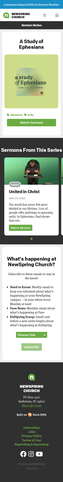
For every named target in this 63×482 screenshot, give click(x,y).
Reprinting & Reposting (32, 444)
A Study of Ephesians (31, 44)
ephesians (15, 114)
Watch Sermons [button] (31, 122)
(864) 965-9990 (31, 405)
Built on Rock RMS (31, 414)
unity (28, 114)
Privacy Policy (31, 436)
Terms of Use (31, 440)
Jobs (31, 432)
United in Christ (24, 191)
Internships (31, 427)
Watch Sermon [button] (21, 228)
